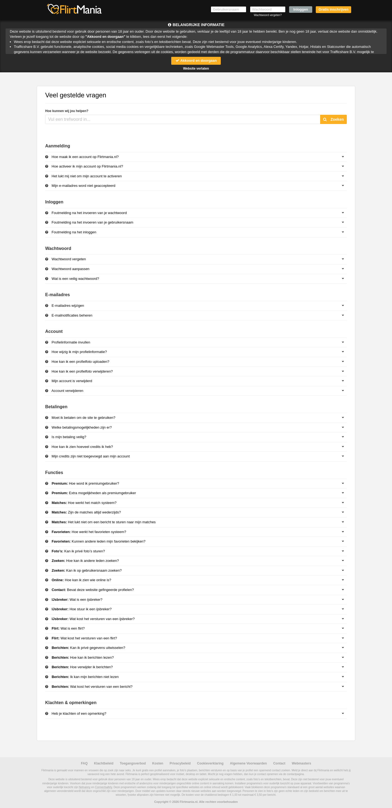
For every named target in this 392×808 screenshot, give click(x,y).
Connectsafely (103, 787)
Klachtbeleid (103, 763)
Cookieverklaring (210, 763)
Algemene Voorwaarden (248, 763)
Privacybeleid (180, 763)
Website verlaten (196, 68)
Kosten (157, 763)
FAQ (84, 763)
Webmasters (301, 763)
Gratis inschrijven (333, 9)
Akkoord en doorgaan (196, 60)
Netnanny (85, 787)
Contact (279, 763)
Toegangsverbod (133, 763)
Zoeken (333, 119)
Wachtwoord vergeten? (267, 15)
